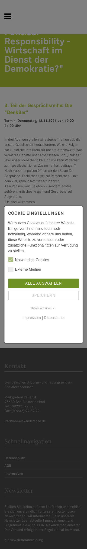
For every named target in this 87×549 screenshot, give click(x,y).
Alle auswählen (43, 283)
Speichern (43, 295)
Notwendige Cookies (28, 259)
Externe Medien (24, 269)
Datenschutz (54, 318)
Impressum (32, 318)
